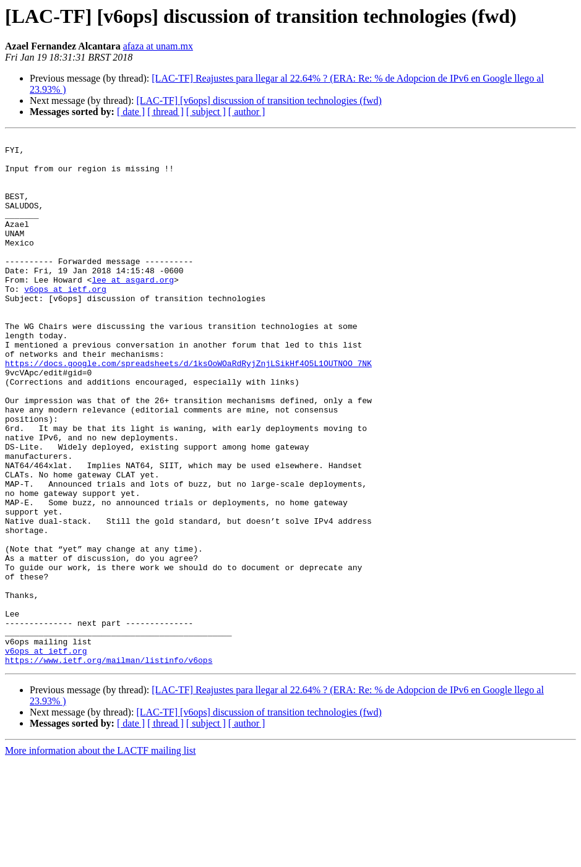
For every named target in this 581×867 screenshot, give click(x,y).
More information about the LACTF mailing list (100, 856)
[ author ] (246, 111)
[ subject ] (206, 111)
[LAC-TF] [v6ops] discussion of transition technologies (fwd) (258, 100)
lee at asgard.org (133, 309)
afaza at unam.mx (158, 46)
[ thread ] (165, 111)
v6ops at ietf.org (65, 320)
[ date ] (131, 111)
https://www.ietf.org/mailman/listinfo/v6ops (108, 765)
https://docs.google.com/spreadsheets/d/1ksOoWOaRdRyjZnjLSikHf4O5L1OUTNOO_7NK (188, 409)
